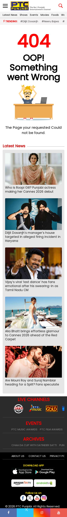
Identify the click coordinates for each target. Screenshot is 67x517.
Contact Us (37, 456)
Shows (24, 15)
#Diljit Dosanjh (29, 21)
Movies (45, 15)
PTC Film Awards (51, 429)
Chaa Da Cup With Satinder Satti (34, 445)
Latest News (10, 15)
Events (34, 15)
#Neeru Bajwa (50, 21)
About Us (17, 456)
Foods (55, 15)
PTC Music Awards (24, 429)
